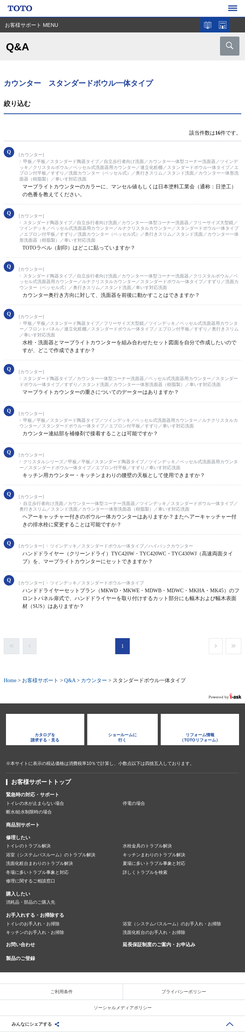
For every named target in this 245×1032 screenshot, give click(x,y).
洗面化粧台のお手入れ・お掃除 (154, 932)
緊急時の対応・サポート (32, 794)
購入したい (18, 894)
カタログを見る (207, 25)
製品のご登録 (20, 958)
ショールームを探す (222, 25)
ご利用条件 (61, 991)
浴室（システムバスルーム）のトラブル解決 (50, 854)
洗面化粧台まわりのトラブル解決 (39, 863)
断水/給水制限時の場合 (29, 812)
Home (10, 680)
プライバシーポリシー (183, 991)
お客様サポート (40, 680)
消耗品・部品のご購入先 (30, 902)
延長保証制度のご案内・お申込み (159, 944)
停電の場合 (134, 803)
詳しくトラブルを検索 (145, 872)
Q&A (69, 680)
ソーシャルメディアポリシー (123, 1007)
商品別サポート (23, 825)
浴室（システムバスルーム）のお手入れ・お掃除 (172, 923)
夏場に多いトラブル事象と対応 (154, 863)
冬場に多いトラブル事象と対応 (37, 872)
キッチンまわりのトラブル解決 (154, 854)
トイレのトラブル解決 (28, 846)
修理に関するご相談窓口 (30, 881)
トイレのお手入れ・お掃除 (33, 923)
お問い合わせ (20, 944)
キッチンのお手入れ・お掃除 (35, 932)
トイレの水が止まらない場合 (35, 803)
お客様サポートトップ (41, 782)
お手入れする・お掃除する (35, 915)
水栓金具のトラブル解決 (147, 846)
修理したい (18, 837)
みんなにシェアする (32, 1024)
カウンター (94, 680)
